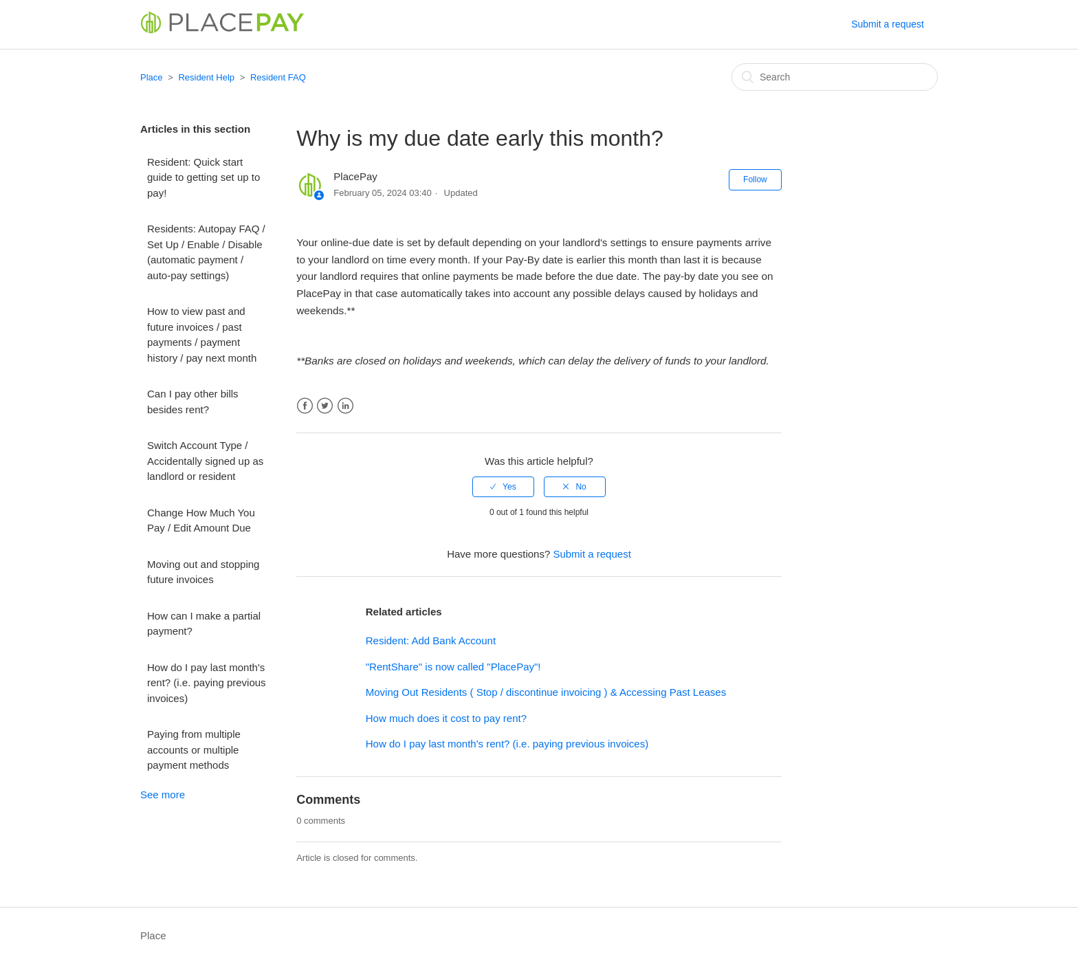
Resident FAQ (278, 77)
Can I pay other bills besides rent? (193, 401)
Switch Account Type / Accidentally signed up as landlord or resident (205, 460)
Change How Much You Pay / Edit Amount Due (201, 520)
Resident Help (206, 77)
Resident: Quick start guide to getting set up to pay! (203, 177)
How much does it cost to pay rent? (446, 718)
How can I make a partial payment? (204, 623)
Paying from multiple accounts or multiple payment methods (194, 749)
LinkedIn (345, 406)
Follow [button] (755, 179)
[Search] (835, 77)
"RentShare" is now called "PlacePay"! (453, 666)
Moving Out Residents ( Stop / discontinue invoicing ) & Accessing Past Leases (546, 692)
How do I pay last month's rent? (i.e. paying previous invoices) (206, 682)
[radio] (503, 486)
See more (162, 794)
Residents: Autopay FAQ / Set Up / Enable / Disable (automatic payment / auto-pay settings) (206, 252)
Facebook (305, 406)
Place (151, 77)
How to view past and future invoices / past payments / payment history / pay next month (201, 334)
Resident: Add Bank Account (431, 640)
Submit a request (887, 24)
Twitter (324, 406)
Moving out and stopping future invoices (203, 572)
